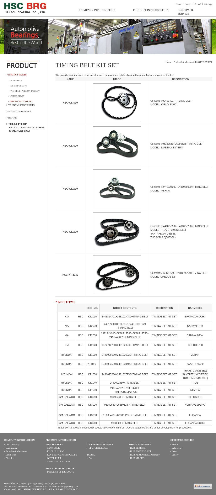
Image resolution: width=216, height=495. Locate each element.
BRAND (91, 454)
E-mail (198, 4)
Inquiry (188, 4)
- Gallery (174, 454)
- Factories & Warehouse (15, 451)
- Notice (174, 444)
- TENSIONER (15, 80)
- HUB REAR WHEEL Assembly (144, 454)
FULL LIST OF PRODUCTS (60, 468)
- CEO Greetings (12, 444)
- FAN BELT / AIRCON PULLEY (24, 91)
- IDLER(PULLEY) (17, 85)
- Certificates (10, 454)
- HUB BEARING (137, 448)
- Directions (9, 458)
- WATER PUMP (16, 96)
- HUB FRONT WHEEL (140, 451)
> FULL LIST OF (26, 127)
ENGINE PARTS (54, 444)
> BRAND (11, 117)
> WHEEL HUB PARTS (18, 111)
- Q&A (173, 451)
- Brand (90, 458)
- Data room (175, 448)
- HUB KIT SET (136, 458)
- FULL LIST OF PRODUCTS (60, 471)
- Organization (10, 448)
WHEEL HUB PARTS (140, 444)
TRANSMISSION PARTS (100, 444)
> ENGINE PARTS (16, 74)
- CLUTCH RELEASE (97, 448)
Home (179, 4)
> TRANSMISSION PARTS (20, 105)
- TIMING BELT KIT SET (58, 461)
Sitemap (208, 4)
